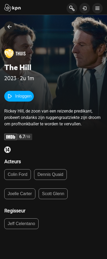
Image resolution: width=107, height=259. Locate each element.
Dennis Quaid (50, 174)
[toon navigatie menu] (97, 8)
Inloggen (19, 96)
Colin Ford (17, 174)
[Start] (12, 8)
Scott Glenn (53, 193)
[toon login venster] (84, 8)
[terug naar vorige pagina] (9, 26)
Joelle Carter (20, 193)
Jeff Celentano (21, 223)
